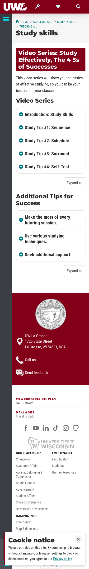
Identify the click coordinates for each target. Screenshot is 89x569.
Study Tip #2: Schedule (47, 140)
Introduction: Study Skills (49, 114)
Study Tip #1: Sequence (47, 127)
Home (22, 22)
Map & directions (27, 529)
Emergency (23, 522)
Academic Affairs (42, 22)
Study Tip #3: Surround (47, 153)
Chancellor (23, 459)
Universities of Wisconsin (32, 509)
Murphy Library (67, 22)
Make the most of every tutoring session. (47, 220)
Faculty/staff (60, 459)
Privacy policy (62, 559)
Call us (26, 360)
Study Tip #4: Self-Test (47, 167)
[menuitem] (33, 460)
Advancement (25, 490)
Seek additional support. (48, 254)
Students (58, 466)
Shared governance (28, 502)
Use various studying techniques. (45, 238)
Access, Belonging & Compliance (29, 474)
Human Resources (64, 472)
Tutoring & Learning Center (29, 26)
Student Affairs (25, 496)
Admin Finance (26, 483)
